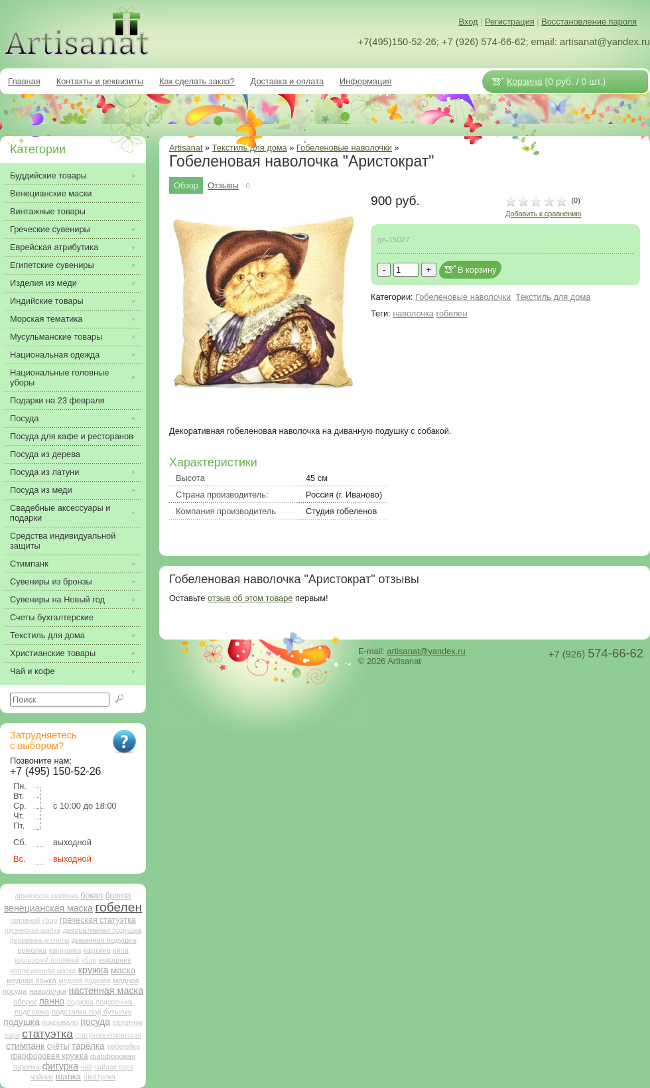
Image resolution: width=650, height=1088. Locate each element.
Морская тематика (46, 319)
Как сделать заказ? (197, 81)
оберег (24, 1002)
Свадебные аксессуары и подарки (60, 513)
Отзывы (223, 185)
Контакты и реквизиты (99, 81)
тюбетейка (123, 1046)
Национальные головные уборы (59, 377)
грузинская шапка (32, 930)
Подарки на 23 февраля (57, 400)
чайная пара (113, 1067)
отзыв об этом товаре (250, 598)
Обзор (186, 185)
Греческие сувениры (50, 229)
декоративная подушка (101, 930)
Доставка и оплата (287, 81)
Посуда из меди (41, 490)
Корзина (525, 81)
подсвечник (114, 1002)
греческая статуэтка (98, 920)
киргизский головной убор (55, 960)
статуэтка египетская (108, 1035)
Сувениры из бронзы (51, 581)
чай (86, 1067)
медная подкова (84, 981)
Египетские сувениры (52, 265)
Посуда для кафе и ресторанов (71, 436)
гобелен (452, 313)
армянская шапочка (46, 896)
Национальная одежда (54, 355)
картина (97, 950)
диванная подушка (104, 940)
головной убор (33, 920)
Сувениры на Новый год (57, 599)
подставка (32, 1012)
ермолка (31, 950)
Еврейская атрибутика (54, 247)
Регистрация (510, 22)
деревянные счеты (39, 940)
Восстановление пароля (589, 22)
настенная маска (106, 990)
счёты (58, 1046)
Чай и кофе (32, 671)
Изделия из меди (43, 283)
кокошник (114, 960)
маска (123, 970)
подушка (21, 1022)
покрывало (60, 1022)
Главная (24, 81)
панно (51, 1001)
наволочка (413, 313)
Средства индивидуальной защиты (62, 541)
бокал (91, 895)
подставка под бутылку (91, 1012)
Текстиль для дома (552, 297)
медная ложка (31, 981)
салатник (128, 1022)
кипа (120, 950)
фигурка (60, 1066)
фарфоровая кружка (49, 1056)
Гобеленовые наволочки (344, 148)
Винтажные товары (48, 211)
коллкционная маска (43, 971)
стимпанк (25, 1046)
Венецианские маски (51, 193)
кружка (93, 970)
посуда (95, 1021)
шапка (68, 1076)
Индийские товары (47, 301)
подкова (80, 1002)
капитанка (65, 950)
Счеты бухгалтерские (52, 617)
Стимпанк (29, 564)
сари (12, 1035)
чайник (42, 1077)
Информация (365, 81)
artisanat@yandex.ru (426, 651)
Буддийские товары (48, 175)
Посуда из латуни (44, 472)
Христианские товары (53, 653)
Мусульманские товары (56, 337)
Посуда (24, 418)
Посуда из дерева (45, 454)
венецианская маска (48, 908)
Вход (468, 22)
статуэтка (47, 1033)
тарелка (88, 1046)
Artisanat (186, 148)
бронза (118, 895)
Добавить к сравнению (543, 214)
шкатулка (99, 1077)
